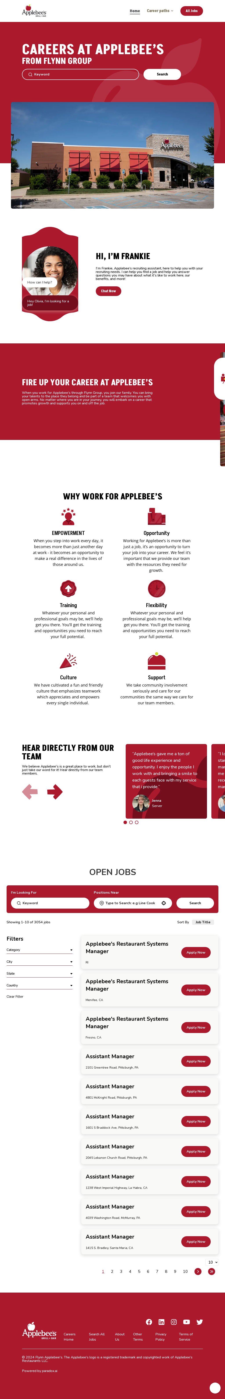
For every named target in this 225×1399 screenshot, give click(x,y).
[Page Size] (211, 1262)
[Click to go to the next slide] (55, 792)
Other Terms (138, 1337)
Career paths (160, 11)
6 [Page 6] (148, 1271)
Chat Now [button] (108, 291)
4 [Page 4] (130, 1271)
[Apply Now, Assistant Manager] (196, 1061)
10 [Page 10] (185, 1271)
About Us (120, 1337)
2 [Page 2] (112, 1271)
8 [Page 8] (166, 1271)
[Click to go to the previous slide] (30, 792)
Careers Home (70, 1337)
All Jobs (192, 11)
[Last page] (211, 1271)
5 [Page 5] (139, 1271)
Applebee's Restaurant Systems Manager (127, 947)
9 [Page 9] (175, 1271)
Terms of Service (186, 1337)
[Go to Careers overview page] (37, 11)
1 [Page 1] (103, 1271)
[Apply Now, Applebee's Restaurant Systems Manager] (196, 952)
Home (135, 11)
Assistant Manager (110, 1056)
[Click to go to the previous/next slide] (125, 822)
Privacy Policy (160, 1337)
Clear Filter (15, 996)
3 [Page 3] (121, 1271)
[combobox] (132, 903)
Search (162, 74)
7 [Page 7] (157, 1271)
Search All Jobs (97, 1337)
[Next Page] (197, 1271)
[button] (163, 903)
